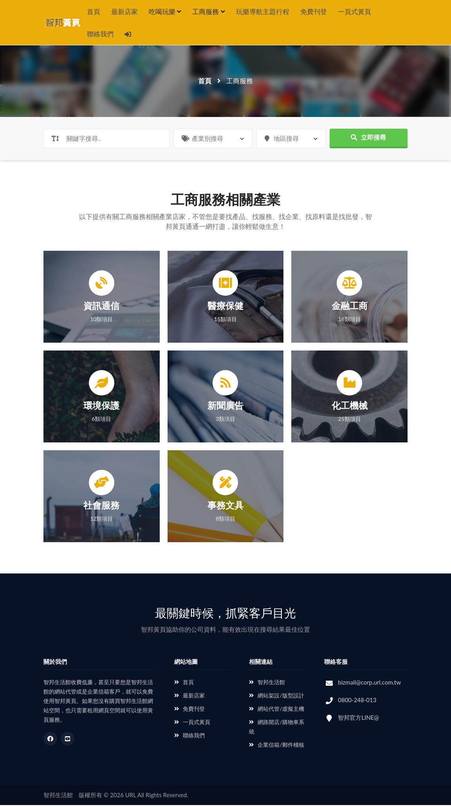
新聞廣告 (225, 407)
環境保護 (101, 407)
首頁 (93, 11)
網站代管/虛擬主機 (276, 710)
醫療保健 (225, 307)
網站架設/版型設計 (276, 697)
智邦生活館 (267, 684)
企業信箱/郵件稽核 (276, 746)
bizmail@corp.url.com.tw (369, 684)
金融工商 (350, 307)
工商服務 (208, 11)
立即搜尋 (368, 139)
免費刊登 (313, 11)
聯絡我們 (100, 35)
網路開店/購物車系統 (276, 729)
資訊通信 (101, 307)
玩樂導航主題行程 (262, 11)
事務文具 (225, 506)
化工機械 (350, 407)
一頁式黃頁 (354, 11)
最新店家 (124, 11)
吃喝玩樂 (165, 11)
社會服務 (101, 506)
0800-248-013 (357, 701)
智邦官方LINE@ (358, 719)
